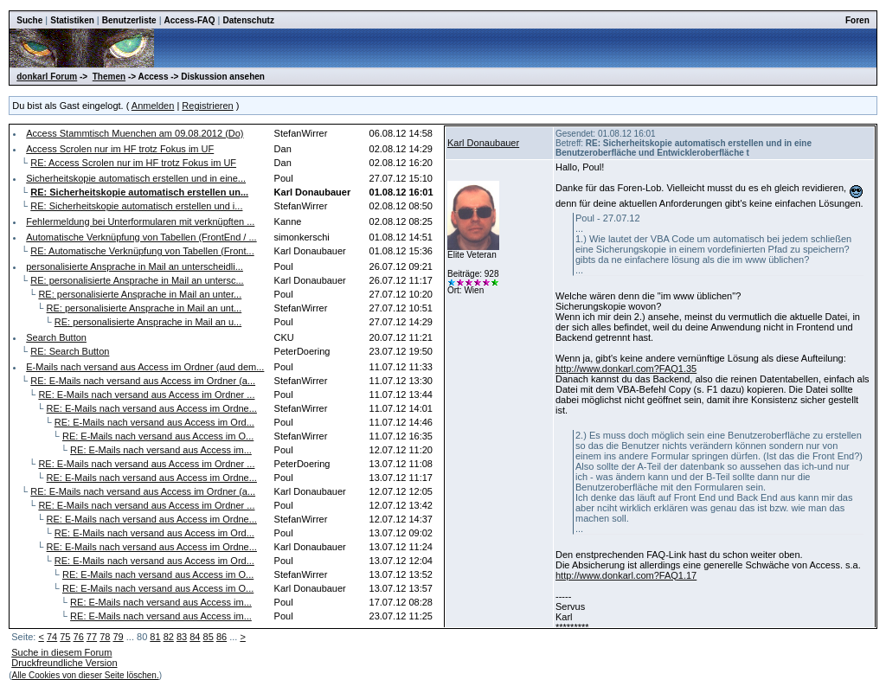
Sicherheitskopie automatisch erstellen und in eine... (136, 178)
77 (92, 637)
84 (194, 637)
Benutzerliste (129, 20)
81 (155, 637)
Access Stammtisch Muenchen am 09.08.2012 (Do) (134, 133)
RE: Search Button (69, 351)
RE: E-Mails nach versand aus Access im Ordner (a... (142, 380)
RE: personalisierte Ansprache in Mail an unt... (144, 308)
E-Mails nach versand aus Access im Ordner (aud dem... (145, 367)
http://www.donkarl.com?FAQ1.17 (626, 575)
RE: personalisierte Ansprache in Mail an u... (148, 322)
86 (221, 637)
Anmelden (153, 105)
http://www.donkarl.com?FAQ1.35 (626, 368)
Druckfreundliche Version (64, 663)
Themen (109, 76)
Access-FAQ (189, 20)
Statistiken (72, 20)
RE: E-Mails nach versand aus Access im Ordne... (152, 408)
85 (208, 637)
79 (117, 637)
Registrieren (207, 105)
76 (79, 637)
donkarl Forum (46, 76)
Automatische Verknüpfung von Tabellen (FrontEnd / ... (141, 237)
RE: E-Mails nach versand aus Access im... (161, 450)
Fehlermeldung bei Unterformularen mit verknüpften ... (140, 221)
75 (65, 637)
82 (169, 637)
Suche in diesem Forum (61, 652)
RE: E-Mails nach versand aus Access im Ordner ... (146, 394)
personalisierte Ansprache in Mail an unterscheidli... (134, 266)
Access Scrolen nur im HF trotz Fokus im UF (120, 149)
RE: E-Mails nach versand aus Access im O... (158, 436)
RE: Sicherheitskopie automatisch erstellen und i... (136, 206)
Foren (857, 20)
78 (105, 637)
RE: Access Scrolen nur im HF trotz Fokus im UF (133, 162)
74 (52, 637)
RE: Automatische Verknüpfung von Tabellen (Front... (142, 251)
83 (182, 637)
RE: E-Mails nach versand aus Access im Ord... (154, 422)
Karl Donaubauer (483, 143)
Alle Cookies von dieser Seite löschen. (85, 675)
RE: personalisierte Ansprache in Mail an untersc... (136, 280)
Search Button (56, 337)
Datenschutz (247, 20)
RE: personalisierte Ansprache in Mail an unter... (139, 294)
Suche (29, 20)
